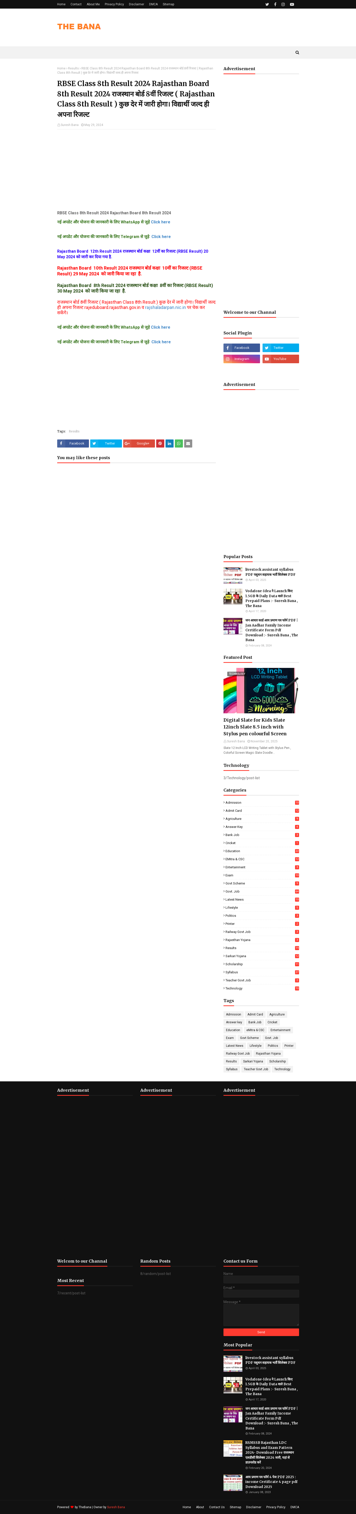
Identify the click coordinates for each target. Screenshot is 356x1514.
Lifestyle (262, 907)
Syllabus (262, 972)
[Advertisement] (136, 170)
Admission (262, 802)
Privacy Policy (114, 4)
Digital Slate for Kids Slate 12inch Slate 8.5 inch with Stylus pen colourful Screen (255, 727)
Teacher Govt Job (262, 980)
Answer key (262, 827)
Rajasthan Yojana (262, 940)
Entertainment (262, 867)
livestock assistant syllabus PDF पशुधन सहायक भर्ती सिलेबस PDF (270, 572)
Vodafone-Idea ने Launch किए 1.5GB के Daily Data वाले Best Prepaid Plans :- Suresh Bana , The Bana (271, 598)
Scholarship (262, 964)
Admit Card (262, 811)
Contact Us (217, 1507)
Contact (76, 4)
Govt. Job (262, 891)
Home (61, 4)
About (200, 1507)
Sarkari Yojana (262, 956)
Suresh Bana (70, 125)
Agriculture (262, 819)
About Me (93, 4)
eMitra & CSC (262, 859)
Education (262, 851)
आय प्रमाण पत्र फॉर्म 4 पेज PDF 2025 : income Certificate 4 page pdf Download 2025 (271, 1482)
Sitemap (168, 4)
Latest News (262, 899)
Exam (262, 875)
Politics (262, 916)
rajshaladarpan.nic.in (165, 307)
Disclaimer (136, 4)
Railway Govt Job (262, 932)
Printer (262, 924)
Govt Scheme (262, 883)
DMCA (153, 4)
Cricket (262, 843)
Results (73, 68)
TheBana (85, 1507)
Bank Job (262, 835)
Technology (262, 988)
